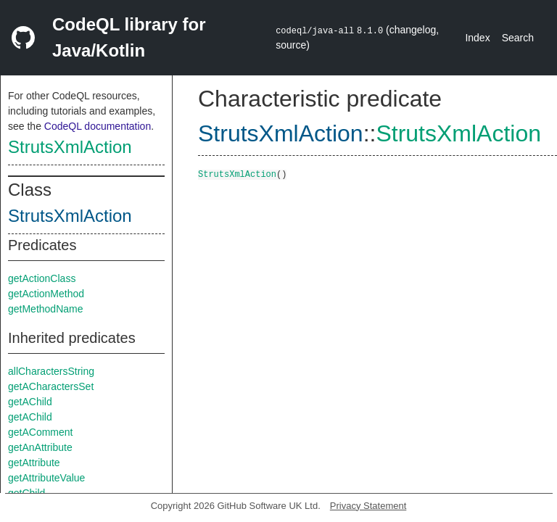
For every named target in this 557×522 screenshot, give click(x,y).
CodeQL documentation (97, 126)
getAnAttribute (40, 447)
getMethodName (45, 309)
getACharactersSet (51, 386)
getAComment (40, 432)
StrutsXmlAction (70, 147)
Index (477, 38)
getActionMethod (46, 293)
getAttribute (34, 462)
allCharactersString (51, 371)
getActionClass (41, 278)
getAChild (30, 401)
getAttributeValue (46, 478)
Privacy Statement (368, 505)
